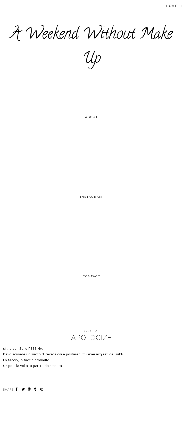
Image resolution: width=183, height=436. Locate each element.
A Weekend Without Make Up (91, 47)
